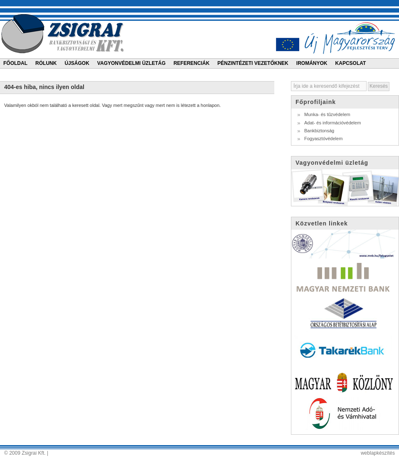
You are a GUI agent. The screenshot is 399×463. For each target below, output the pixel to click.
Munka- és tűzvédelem (327, 114)
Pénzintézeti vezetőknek (252, 63)
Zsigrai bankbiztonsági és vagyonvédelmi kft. (64, 33)
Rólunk (46, 63)
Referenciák (191, 63)
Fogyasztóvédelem (323, 138)
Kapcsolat (350, 63)
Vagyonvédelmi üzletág (131, 63)
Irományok (312, 63)
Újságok (76, 63)
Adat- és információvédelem (332, 122)
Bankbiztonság (319, 130)
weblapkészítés (378, 453)
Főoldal (15, 63)
